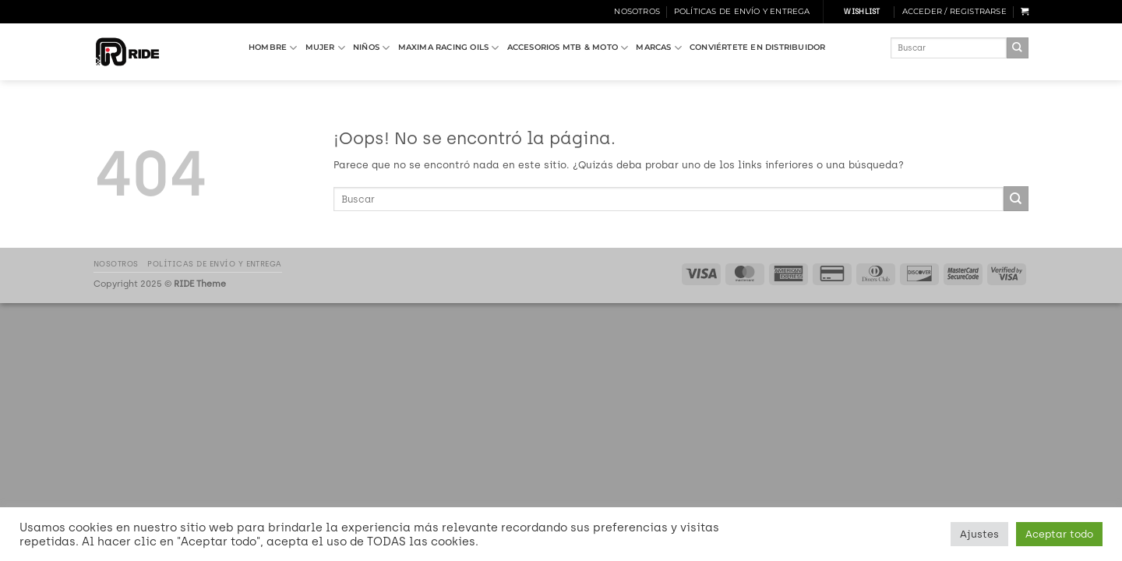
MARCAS (659, 48)
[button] (954, 12)
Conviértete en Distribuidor (758, 47)
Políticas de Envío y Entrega (742, 11)
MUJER (325, 48)
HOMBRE (273, 48)
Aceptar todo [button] (1059, 534)
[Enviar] (1017, 47)
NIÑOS (371, 48)
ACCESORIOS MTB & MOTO (568, 48)
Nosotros (637, 11)
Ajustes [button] (979, 534)
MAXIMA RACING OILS (448, 48)
